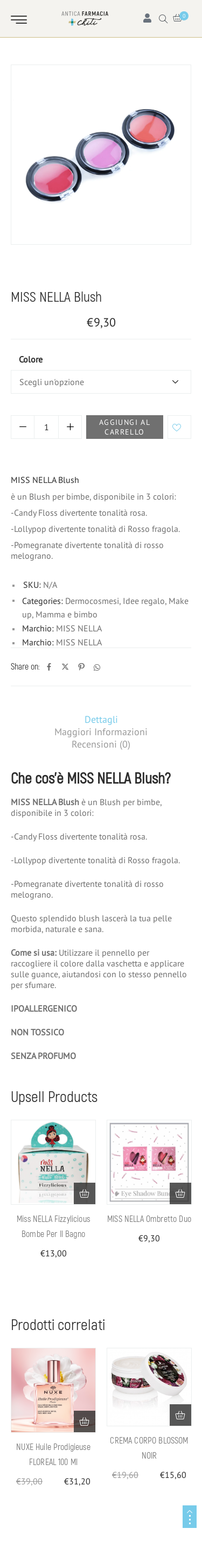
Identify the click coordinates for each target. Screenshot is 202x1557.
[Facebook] (49, 667)
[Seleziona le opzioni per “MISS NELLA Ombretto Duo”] (180, 1193)
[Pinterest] (81, 667)
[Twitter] (65, 667)
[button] (84, 1193)
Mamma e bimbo (77, 276)
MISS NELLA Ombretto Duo (149, 1219)
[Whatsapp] (97, 667)
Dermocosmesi (92, 600)
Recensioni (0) (101, 744)
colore (31, 359)
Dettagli (101, 719)
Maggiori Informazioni (101, 732)
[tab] (101, 719)
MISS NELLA (79, 628)
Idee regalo (142, 276)
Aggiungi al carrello (124, 427)
